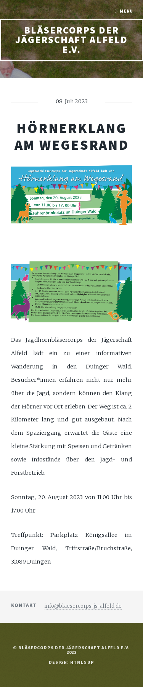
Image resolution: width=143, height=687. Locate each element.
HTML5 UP (82, 662)
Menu (126, 11)
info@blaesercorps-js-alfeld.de (83, 606)
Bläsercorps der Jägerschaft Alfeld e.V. (71, 40)
